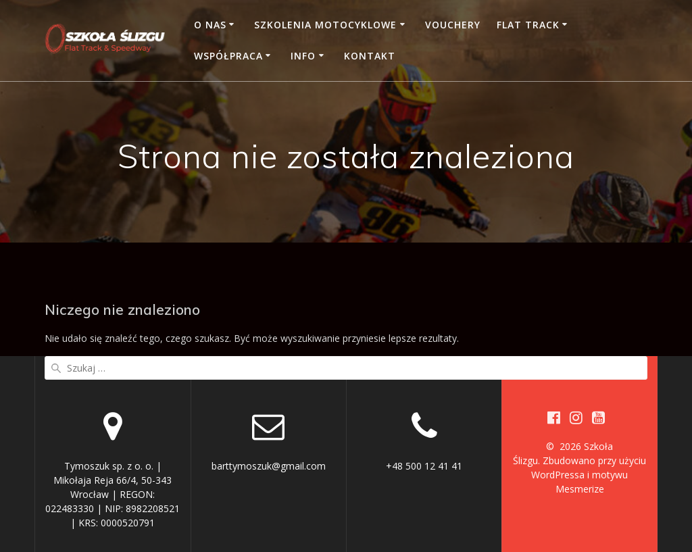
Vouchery (452, 24)
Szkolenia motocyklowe (325, 24)
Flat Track (528, 24)
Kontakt (369, 55)
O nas (210, 24)
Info (303, 55)
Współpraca (228, 55)
